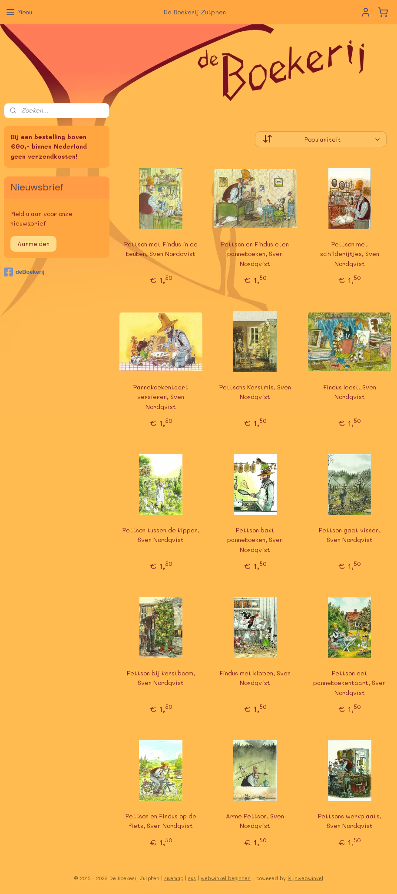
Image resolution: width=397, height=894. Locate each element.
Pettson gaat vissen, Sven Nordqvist (349, 535)
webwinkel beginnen (226, 878)
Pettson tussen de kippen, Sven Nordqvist (160, 535)
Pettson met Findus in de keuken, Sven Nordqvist (161, 249)
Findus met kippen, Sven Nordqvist (255, 678)
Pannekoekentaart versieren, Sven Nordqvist (160, 397)
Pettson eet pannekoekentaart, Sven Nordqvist (349, 683)
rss (192, 878)
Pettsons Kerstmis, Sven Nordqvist (255, 392)
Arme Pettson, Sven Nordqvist (255, 821)
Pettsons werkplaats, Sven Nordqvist (349, 821)
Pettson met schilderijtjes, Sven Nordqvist (349, 254)
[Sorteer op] (321, 139)
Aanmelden (33, 243)
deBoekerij (24, 272)
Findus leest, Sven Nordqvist (349, 392)
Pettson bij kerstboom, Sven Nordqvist (161, 678)
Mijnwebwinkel (305, 878)
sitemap (173, 878)
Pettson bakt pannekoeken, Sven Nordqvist (255, 540)
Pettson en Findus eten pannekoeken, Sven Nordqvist (255, 254)
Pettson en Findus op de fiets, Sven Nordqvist (161, 821)
